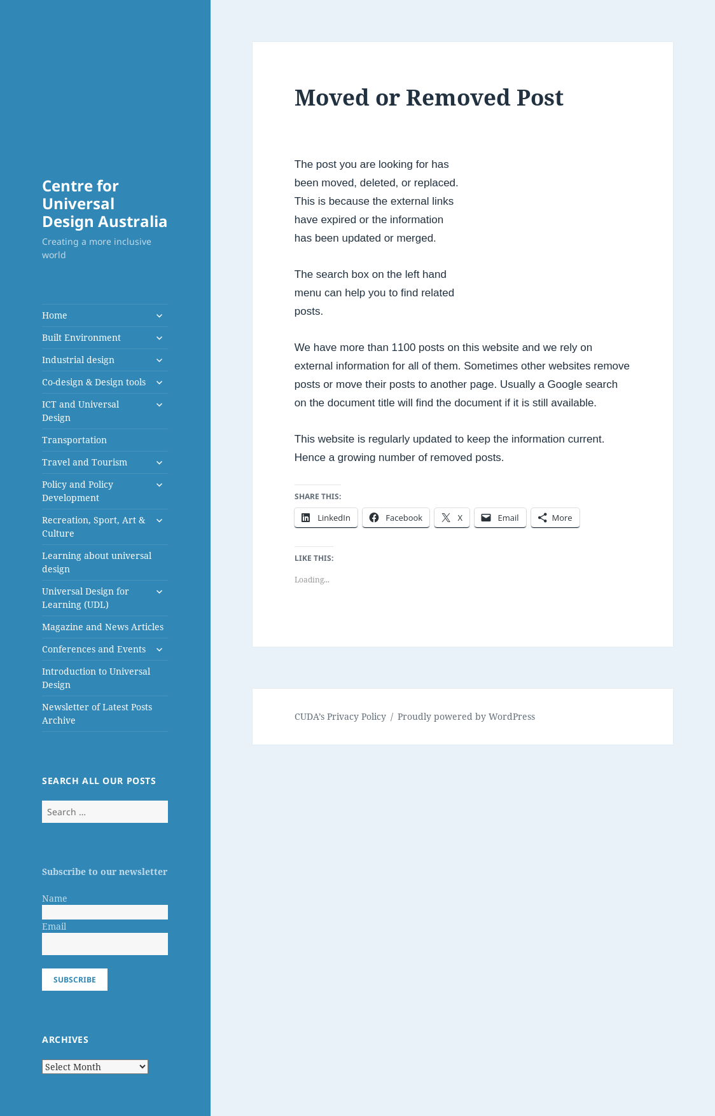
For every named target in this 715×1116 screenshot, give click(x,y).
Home (54, 315)
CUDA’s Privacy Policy (340, 716)
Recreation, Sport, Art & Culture (93, 526)
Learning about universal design (96, 562)
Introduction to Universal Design (96, 678)
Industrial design (78, 360)
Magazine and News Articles (102, 627)
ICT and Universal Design (80, 411)
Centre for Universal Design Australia (105, 203)
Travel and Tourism (84, 462)
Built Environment (81, 337)
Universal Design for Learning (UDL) (85, 597)
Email (54, 926)
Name (54, 898)
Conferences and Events (94, 649)
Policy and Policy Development (77, 491)
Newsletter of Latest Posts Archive (97, 713)
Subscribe (74, 979)
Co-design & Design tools (94, 382)
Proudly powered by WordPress (466, 716)
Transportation (74, 440)
